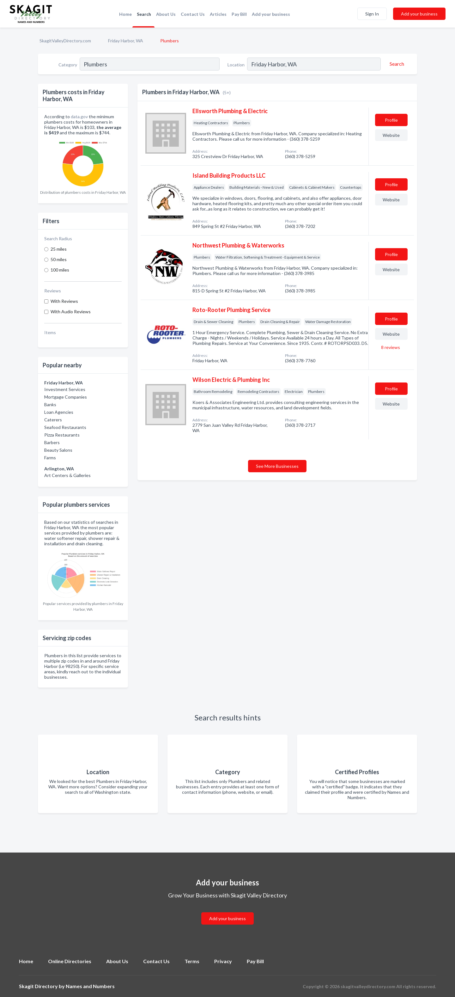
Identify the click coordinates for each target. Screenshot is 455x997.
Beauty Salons (58, 450)
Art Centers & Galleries (67, 475)
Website (391, 135)
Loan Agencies (58, 412)
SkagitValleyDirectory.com (65, 40)
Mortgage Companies (65, 397)
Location (236, 64)
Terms (192, 961)
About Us (166, 14)
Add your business (271, 14)
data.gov (79, 116)
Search (144, 14)
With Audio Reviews (71, 311)
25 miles (59, 249)
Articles (218, 14)
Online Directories (69, 961)
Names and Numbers (90, 986)
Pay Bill (239, 14)
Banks (50, 404)
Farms (50, 457)
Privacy (223, 961)
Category (67, 64)
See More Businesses (277, 466)
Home (125, 14)
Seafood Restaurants (65, 427)
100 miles (60, 269)
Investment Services (64, 389)
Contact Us (193, 14)
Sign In (372, 13)
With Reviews (64, 301)
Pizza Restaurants (62, 434)
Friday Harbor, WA (125, 40)
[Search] (396, 64)
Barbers (52, 442)
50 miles (59, 259)
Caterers (53, 419)
